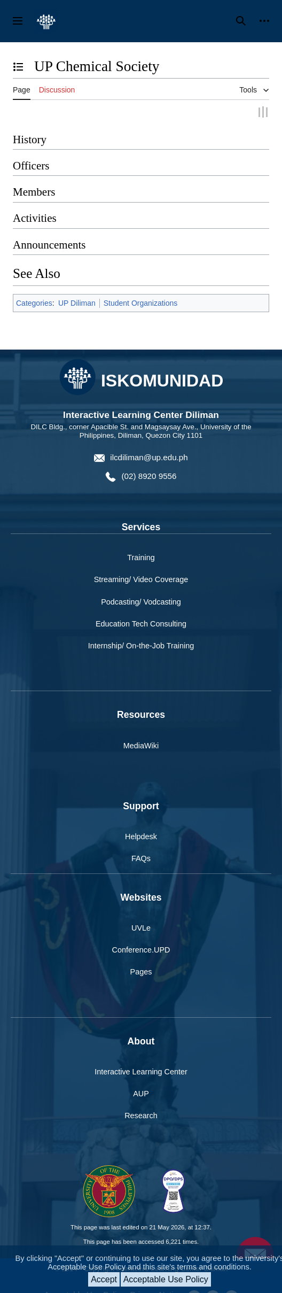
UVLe (141, 927)
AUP (141, 1093)
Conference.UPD (141, 949)
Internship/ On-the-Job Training (141, 644)
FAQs (141, 858)
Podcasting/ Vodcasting (141, 601)
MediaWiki (141, 744)
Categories (34, 302)
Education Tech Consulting (141, 622)
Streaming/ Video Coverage (141, 579)
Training (140, 557)
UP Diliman (77, 302)
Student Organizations (141, 302)
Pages (141, 971)
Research (141, 1115)
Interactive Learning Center (141, 1071)
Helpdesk (141, 836)
